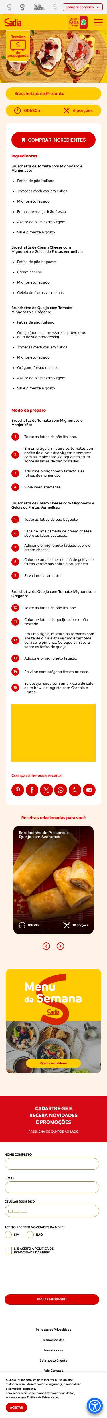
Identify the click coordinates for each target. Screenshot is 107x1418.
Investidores (53, 1350)
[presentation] (48, 1274)
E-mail (10, 1178)
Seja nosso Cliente (53, 1360)
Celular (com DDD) (20, 1201)
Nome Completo (18, 1154)
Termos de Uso (53, 1340)
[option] (53, 880)
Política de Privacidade (42, 1397)
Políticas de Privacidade (53, 1330)
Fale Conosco (54, 1371)
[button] (46, 946)
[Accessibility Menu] (95, 1406)
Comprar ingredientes (53, 140)
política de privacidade (33, 1250)
